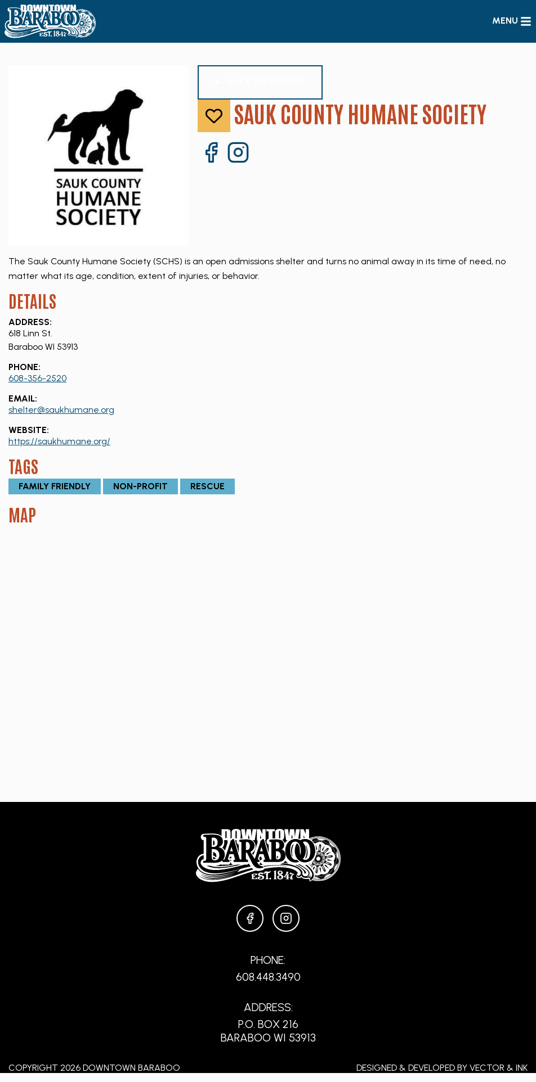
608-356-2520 (37, 378)
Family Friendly (55, 486)
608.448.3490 (268, 977)
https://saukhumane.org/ (59, 441)
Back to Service (260, 82)
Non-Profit (140, 486)
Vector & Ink (499, 1067)
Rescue (207, 486)
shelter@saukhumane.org (61, 409)
